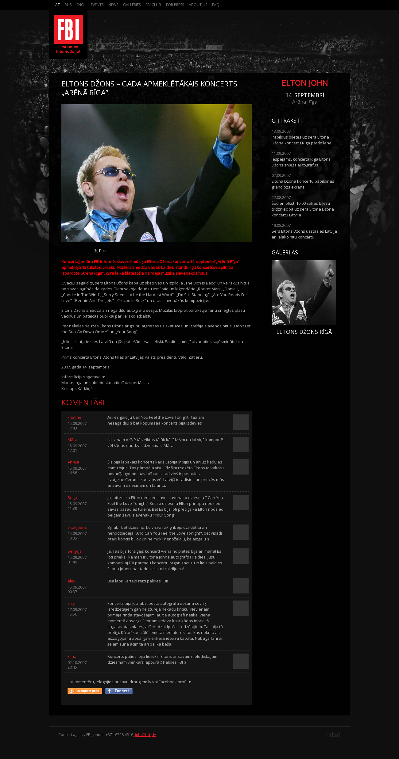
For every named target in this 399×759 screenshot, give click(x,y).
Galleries (132, 4)
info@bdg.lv (145, 734)
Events (97, 4)
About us (198, 4)
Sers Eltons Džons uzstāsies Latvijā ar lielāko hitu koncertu (304, 234)
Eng (80, 4)
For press (175, 4)
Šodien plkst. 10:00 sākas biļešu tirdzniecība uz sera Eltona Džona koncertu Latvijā (303, 209)
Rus (68, 4)
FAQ (215, 4)
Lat (56, 4)
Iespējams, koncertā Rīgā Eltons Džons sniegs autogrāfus (301, 162)
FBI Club (153, 4)
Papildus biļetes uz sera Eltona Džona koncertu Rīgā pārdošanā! (302, 140)
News (113, 4)
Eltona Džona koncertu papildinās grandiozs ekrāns (303, 184)
